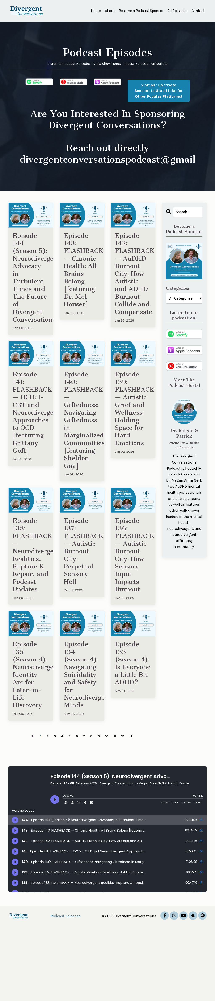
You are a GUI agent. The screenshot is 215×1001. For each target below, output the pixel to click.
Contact (198, 11)
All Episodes (176, 11)
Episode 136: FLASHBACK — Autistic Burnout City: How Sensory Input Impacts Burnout (133, 596)
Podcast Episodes (65, 990)
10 (107, 810)
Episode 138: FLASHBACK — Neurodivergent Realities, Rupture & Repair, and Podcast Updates (31, 601)
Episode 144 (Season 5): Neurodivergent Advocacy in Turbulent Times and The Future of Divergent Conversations (31, 288)
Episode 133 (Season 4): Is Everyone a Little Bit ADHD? (131, 731)
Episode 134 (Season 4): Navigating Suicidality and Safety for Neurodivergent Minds (82, 739)
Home (93, 11)
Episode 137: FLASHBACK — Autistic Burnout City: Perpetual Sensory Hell (82, 592)
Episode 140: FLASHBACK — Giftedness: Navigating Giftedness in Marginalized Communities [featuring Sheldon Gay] (82, 449)
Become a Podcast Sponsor (139, 11)
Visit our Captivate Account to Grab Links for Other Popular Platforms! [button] (159, 91)
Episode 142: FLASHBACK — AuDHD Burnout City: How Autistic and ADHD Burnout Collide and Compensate (133, 288)
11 (115, 810)
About (107, 11)
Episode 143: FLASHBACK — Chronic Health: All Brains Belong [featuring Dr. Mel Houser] (82, 275)
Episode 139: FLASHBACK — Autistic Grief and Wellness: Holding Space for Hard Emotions (133, 436)
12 (124, 810)
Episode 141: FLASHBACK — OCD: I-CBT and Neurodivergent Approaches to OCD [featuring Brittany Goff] (31, 440)
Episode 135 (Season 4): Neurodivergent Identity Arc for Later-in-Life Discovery (31, 739)
